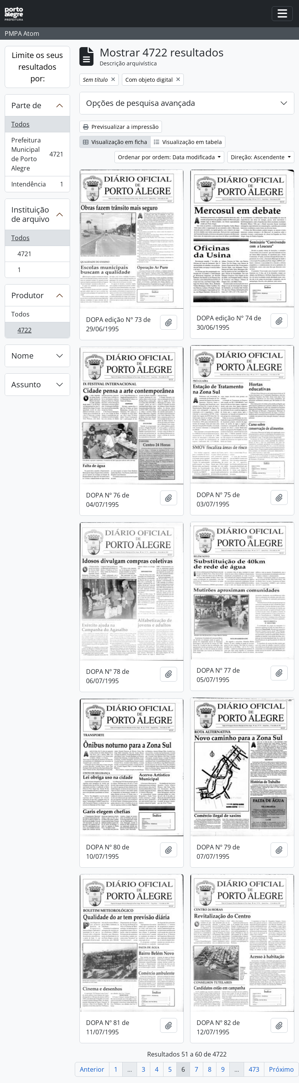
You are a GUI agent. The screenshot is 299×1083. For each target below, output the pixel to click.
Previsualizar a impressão (120, 126)
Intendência (37, 185)
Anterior (92, 1069)
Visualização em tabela (188, 142)
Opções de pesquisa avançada (140, 103)
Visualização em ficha (115, 142)
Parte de (26, 105)
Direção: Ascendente (258, 157)
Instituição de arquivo (30, 214)
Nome (22, 355)
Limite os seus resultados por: (37, 67)
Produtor (27, 295)
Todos (20, 124)
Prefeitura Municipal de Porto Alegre (37, 154)
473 (254, 1069)
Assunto (26, 384)
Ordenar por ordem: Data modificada (167, 157)
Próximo (281, 1069)
